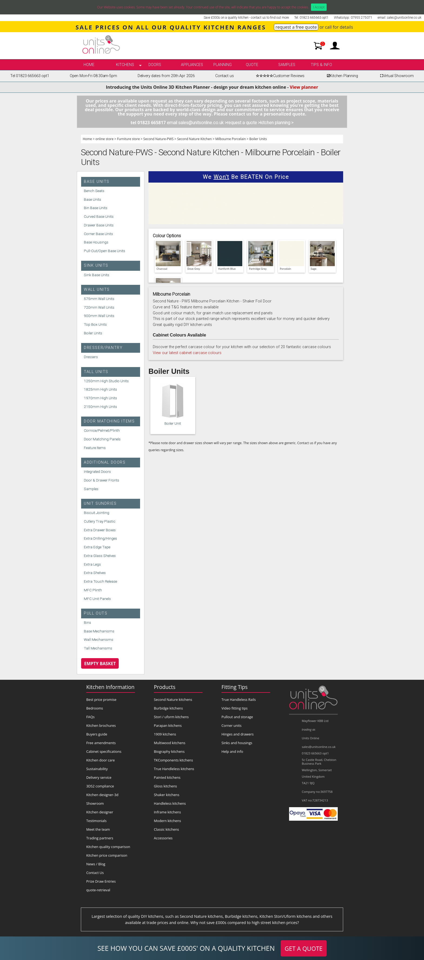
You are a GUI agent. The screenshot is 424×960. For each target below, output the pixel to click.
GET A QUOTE (304, 948)
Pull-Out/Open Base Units (104, 251)
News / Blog (95, 864)
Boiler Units (258, 139)
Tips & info (321, 64)
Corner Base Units (98, 234)
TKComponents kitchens (173, 760)
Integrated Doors (97, 471)
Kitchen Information (110, 687)
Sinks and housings (236, 742)
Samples (286, 64)
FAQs (90, 716)
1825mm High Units (100, 389)
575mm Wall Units (99, 298)
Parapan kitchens (168, 725)
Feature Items (95, 448)
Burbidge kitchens (168, 708)
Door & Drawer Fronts (101, 480)
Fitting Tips (234, 687)
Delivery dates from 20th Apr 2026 (166, 76)
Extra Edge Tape (97, 547)
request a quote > (243, 122)
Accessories (163, 838)
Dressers (91, 357)
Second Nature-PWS (158, 139)
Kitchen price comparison (106, 855)
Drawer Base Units (99, 225)
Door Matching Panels (102, 439)
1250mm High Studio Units (106, 381)
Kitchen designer (99, 812)
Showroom (95, 803)
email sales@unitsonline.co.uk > (197, 122)
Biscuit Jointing (96, 512)
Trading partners (99, 838)
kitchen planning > (276, 122)
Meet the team (98, 829)
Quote (252, 64)
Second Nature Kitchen (194, 139)
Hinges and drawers (237, 734)
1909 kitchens (165, 734)
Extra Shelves (95, 572)
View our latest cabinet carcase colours (187, 353)
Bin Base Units (95, 208)
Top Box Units (95, 324)
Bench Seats (94, 191)
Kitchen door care (100, 760)
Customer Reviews (279, 76)
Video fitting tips (234, 708)
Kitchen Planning (341, 76)
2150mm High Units (100, 406)
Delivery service (98, 777)
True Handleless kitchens (174, 768)
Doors (154, 64)
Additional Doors (105, 462)
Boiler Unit (172, 423)
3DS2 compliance (100, 786)
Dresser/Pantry (103, 347)
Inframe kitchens (167, 812)
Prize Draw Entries (101, 881)
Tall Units (96, 372)
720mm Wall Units (99, 307)
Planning (222, 64)
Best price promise (101, 699)
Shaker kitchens (166, 794)
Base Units (97, 181)
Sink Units (96, 265)
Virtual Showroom (396, 76)
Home (89, 64)
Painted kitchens (167, 777)
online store (104, 139)
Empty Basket (100, 664)
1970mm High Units (100, 398)
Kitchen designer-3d (102, 794)
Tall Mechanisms (98, 648)
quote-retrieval (98, 890)
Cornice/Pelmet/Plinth (102, 430)
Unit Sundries (100, 503)
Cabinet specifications (103, 751)
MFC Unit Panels (97, 598)
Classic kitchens (166, 829)
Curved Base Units (99, 216)
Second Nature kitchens (173, 699)
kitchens (125, 64)
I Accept (319, 7)
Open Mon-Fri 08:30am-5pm (93, 76)
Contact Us (95, 872)
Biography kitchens (169, 751)
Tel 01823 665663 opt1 (29, 76)
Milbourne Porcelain (230, 139)
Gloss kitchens (165, 786)
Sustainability (97, 768)
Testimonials (96, 820)
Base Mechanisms (99, 631)
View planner (304, 87)
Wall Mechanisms (98, 639)
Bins (87, 622)
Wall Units (97, 289)
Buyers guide (96, 734)
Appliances (192, 64)
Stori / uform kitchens (171, 716)
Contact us (224, 76)
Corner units (231, 725)
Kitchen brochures (101, 725)
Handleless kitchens (170, 803)
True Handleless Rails (238, 699)
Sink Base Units (96, 275)
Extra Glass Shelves (100, 555)
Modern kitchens (167, 820)
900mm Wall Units (99, 316)
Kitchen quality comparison (108, 846)
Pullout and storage (237, 716)
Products (164, 687)
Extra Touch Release (100, 581)
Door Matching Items (109, 421)
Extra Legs (92, 564)
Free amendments (101, 742)
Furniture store (128, 139)
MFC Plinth (93, 590)
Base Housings (96, 242)
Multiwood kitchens (169, 742)
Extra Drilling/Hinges (100, 538)
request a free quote (296, 27)
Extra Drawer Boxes (100, 530)
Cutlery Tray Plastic (99, 521)
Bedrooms (94, 708)
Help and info (232, 751)
